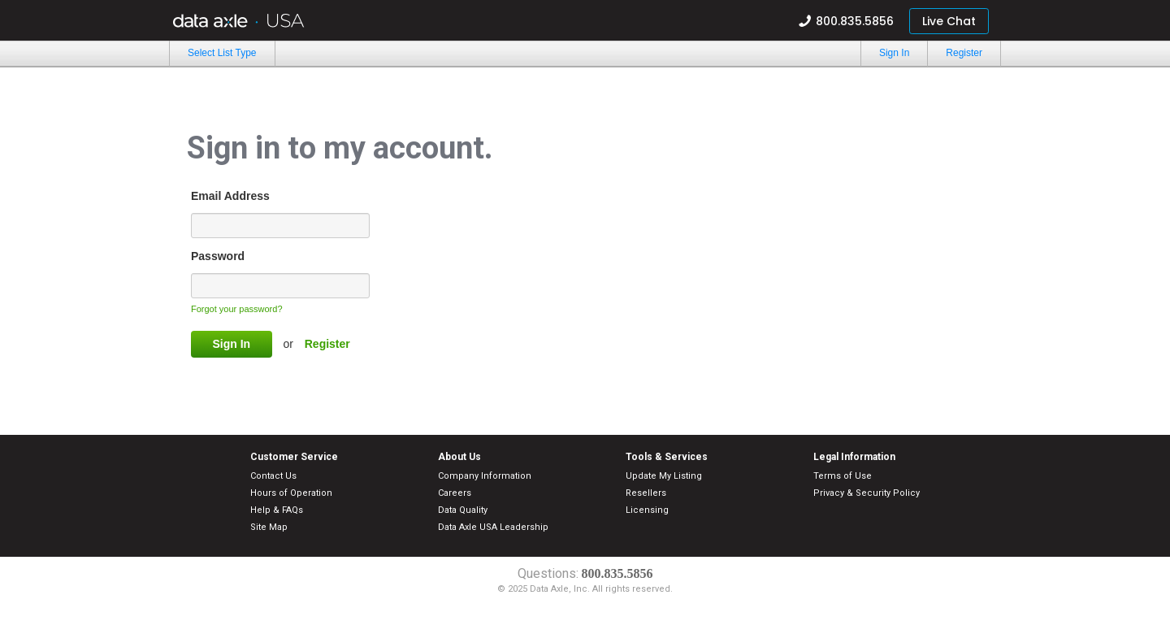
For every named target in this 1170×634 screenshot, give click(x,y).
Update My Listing (664, 476)
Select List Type (222, 53)
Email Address (230, 195)
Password (218, 256)
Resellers (646, 493)
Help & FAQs (276, 510)
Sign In (894, 53)
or (289, 343)
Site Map (269, 527)
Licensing (647, 510)
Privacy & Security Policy (866, 493)
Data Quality (463, 510)
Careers (454, 493)
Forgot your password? (237, 309)
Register (964, 53)
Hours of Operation (291, 493)
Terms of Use (842, 476)
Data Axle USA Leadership (493, 527)
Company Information (484, 476)
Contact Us (273, 476)
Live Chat (949, 21)
